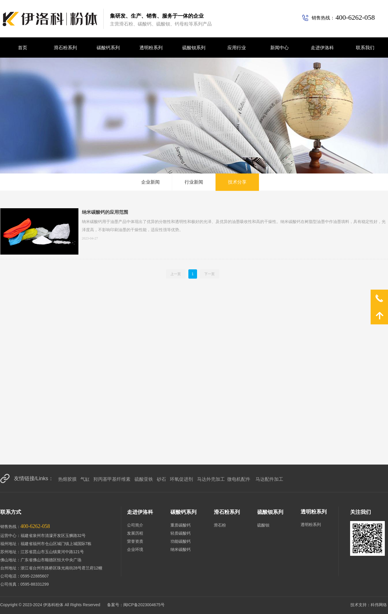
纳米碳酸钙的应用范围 (105, 212)
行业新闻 (194, 182)
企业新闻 (150, 182)
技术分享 (237, 182)
